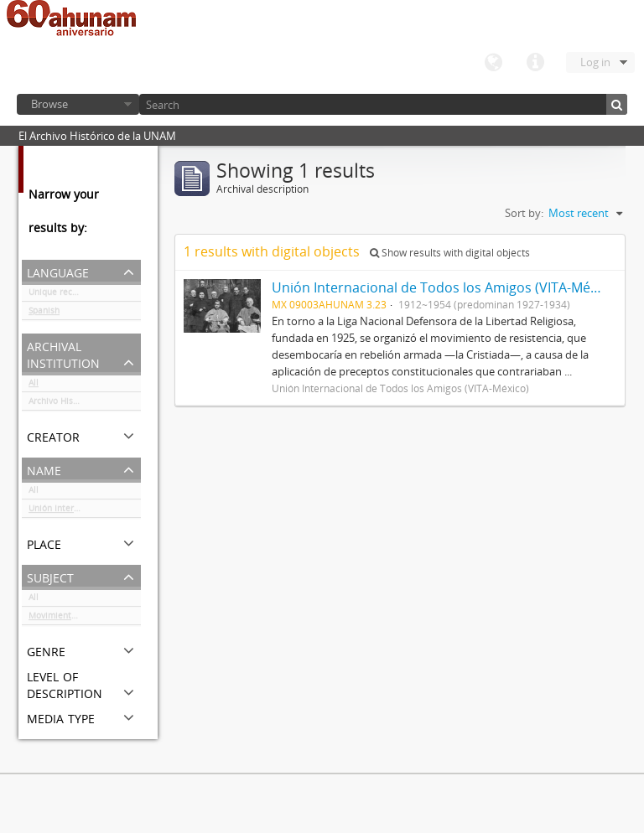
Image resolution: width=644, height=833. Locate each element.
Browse (49, 103)
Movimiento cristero (69, 618)
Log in (595, 62)
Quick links (535, 63)
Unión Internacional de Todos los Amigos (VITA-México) (85, 511)
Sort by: (524, 212)
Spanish (44, 313)
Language (493, 63)
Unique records (59, 295)
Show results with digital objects (450, 253)
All (34, 385)
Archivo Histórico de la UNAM (85, 404)
